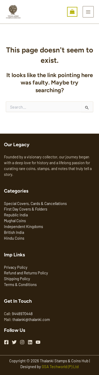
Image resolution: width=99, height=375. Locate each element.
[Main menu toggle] (88, 11)
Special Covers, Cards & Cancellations (35, 203)
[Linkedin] (30, 342)
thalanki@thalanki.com (31, 319)
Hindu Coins (14, 238)
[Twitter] (14, 342)
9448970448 (22, 313)
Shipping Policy (17, 278)
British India (14, 232)
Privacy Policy (15, 267)
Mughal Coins (15, 220)
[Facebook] (6, 342)
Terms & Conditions (20, 284)
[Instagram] (22, 342)
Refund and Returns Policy (26, 272)
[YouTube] (38, 342)
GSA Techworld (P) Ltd (60, 366)
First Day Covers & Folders (25, 209)
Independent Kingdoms (23, 226)
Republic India (16, 214)
